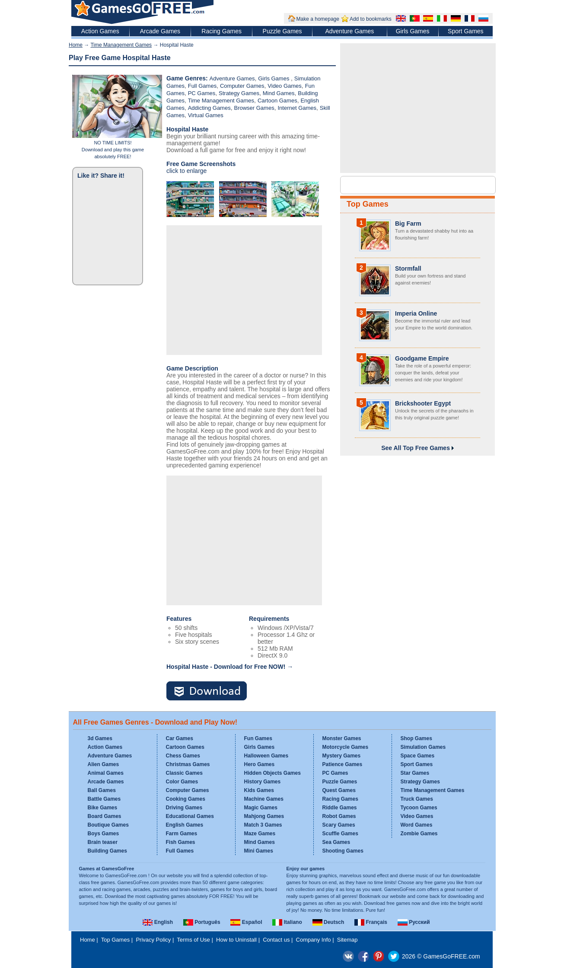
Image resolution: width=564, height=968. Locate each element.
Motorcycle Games (345, 747)
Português (201, 922)
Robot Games (339, 816)
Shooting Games (342, 851)
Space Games (418, 756)
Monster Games (341, 738)
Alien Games (103, 764)
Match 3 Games (263, 825)
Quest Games (339, 790)
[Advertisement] (244, 290)
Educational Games (190, 816)
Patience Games (342, 764)
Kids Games (259, 790)
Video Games (285, 86)
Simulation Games (423, 747)
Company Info (313, 939)
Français (370, 922)
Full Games (202, 86)
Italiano (287, 922)
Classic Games (184, 773)
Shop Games (416, 738)
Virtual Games (205, 115)
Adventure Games (349, 31)
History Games (262, 782)
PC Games (202, 93)
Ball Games (102, 790)
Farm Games (182, 834)
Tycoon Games (419, 808)
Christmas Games (188, 764)
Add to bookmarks (371, 19)
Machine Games (264, 799)
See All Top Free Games (417, 447)
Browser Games (254, 108)
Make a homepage (317, 19)
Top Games (368, 204)
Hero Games (259, 764)
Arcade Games (160, 31)
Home (76, 45)
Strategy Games (239, 93)
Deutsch (328, 922)
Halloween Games (266, 756)
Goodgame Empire (422, 358)
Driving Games (184, 808)
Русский (414, 922)
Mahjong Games (264, 816)
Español (246, 922)
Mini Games (258, 851)
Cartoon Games (277, 100)
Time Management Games (121, 45)
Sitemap (347, 939)
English (158, 922)
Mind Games (279, 93)
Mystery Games (341, 756)
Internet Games (296, 108)
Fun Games (258, 738)
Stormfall (408, 268)
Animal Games (106, 773)
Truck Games (417, 799)
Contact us (276, 939)
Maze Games (260, 834)
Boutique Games (108, 825)
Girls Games (413, 31)
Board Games (104, 816)
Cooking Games (185, 799)
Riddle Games (339, 808)
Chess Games (183, 756)
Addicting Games (209, 108)
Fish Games (180, 842)
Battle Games (104, 799)
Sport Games (465, 31)
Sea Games (336, 842)
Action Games (100, 31)
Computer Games (242, 86)
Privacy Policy (153, 939)
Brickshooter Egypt (423, 403)
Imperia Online (416, 313)
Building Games (107, 851)
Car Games (179, 738)
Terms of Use (193, 939)
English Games (185, 825)
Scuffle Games (340, 834)
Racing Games (221, 31)
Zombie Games (419, 834)
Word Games (417, 825)
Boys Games (103, 834)
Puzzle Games (282, 31)
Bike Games (103, 808)
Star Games (415, 773)
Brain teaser (103, 842)
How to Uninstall (236, 939)
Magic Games (260, 808)
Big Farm (408, 223)
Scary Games (338, 825)
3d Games (100, 738)
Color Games (182, 782)
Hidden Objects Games (272, 773)
